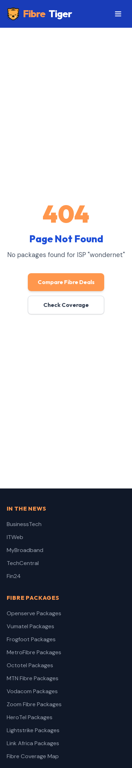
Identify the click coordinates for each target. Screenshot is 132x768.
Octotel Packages (30, 665)
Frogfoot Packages (31, 639)
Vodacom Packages (32, 691)
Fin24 (14, 576)
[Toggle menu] (118, 14)
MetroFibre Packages (34, 652)
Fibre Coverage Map (33, 756)
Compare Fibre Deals (66, 281)
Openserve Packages (34, 613)
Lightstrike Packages (33, 730)
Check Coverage (66, 304)
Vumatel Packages (30, 626)
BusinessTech (24, 524)
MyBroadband (25, 550)
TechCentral (23, 563)
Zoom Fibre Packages (34, 704)
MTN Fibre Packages (32, 678)
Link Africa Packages (33, 743)
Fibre (39, 13)
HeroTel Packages (29, 717)
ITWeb (15, 537)
